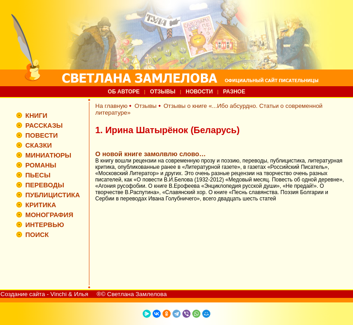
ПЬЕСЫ (38, 175)
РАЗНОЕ (234, 91)
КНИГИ (36, 115)
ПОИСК (37, 234)
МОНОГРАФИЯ (49, 214)
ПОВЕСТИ (41, 135)
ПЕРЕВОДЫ (44, 185)
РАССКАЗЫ (44, 125)
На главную (111, 105)
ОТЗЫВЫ (162, 91)
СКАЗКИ (38, 145)
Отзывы (146, 105)
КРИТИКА (40, 205)
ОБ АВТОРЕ (124, 91)
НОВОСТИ (199, 91)
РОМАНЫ (40, 165)
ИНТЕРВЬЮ (44, 224)
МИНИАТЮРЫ (48, 155)
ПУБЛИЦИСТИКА (52, 195)
